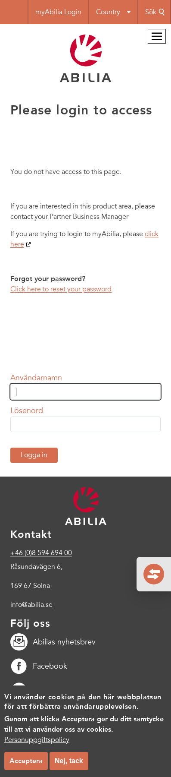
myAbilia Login (58, 12)
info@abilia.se (31, 604)
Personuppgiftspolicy (36, 748)
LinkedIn (36, 690)
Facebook (38, 666)
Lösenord (26, 410)
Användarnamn (36, 377)
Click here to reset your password (61, 289)
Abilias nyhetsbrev (53, 642)
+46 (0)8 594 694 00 (41, 553)
